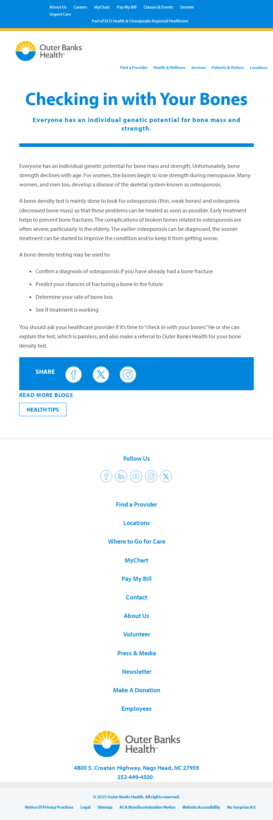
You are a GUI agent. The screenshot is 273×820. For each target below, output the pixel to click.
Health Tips (43, 409)
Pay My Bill (126, 7)
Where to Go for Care (136, 541)
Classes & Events (158, 7)
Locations (259, 67)
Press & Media (136, 653)
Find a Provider (134, 67)
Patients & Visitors (228, 67)
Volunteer (136, 634)
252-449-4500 (135, 777)
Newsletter (136, 671)
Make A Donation (136, 690)
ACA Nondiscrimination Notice (147, 807)
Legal (85, 807)
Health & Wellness (169, 67)
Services (198, 67)
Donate (187, 7)
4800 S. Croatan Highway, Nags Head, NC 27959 (136, 767)
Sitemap (104, 807)
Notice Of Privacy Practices (49, 807)
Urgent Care (60, 14)
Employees (137, 708)
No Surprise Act (241, 807)
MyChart (102, 7)
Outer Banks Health (48, 52)
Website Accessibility (201, 807)
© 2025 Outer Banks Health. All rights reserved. (136, 796)
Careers (80, 7)
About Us (57, 7)
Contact (136, 597)
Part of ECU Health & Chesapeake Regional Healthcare (140, 20)
